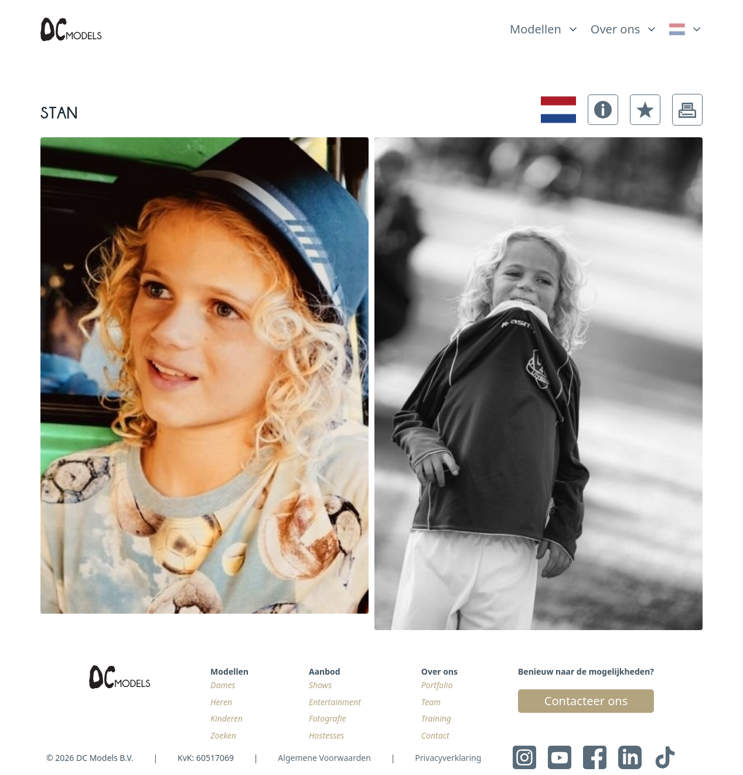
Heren (221, 702)
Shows (320, 685)
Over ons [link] (615, 29)
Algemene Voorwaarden (324, 757)
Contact (435, 735)
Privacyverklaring (448, 757)
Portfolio (436, 685)
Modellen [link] (535, 29)
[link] (685, 29)
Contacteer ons (586, 701)
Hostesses (326, 735)
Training (436, 718)
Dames (223, 685)
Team (431, 702)
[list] (544, 26)
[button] (603, 109)
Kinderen (226, 718)
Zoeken (223, 735)
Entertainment (335, 702)
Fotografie (327, 718)
